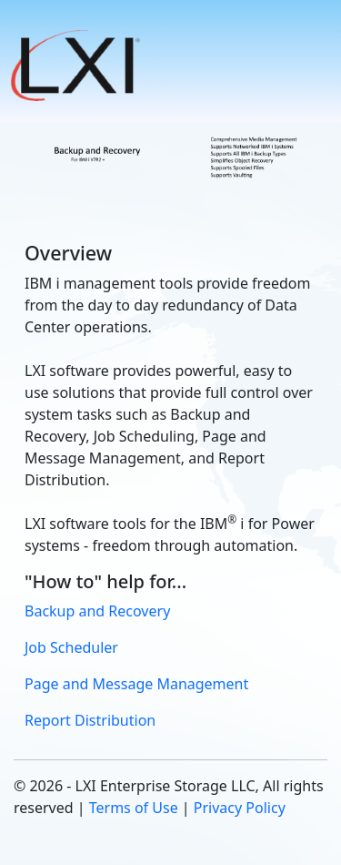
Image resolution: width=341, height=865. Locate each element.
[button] (77, 65)
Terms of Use (133, 808)
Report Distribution (90, 720)
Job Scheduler (71, 647)
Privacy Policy (240, 808)
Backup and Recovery (97, 611)
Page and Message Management (136, 684)
